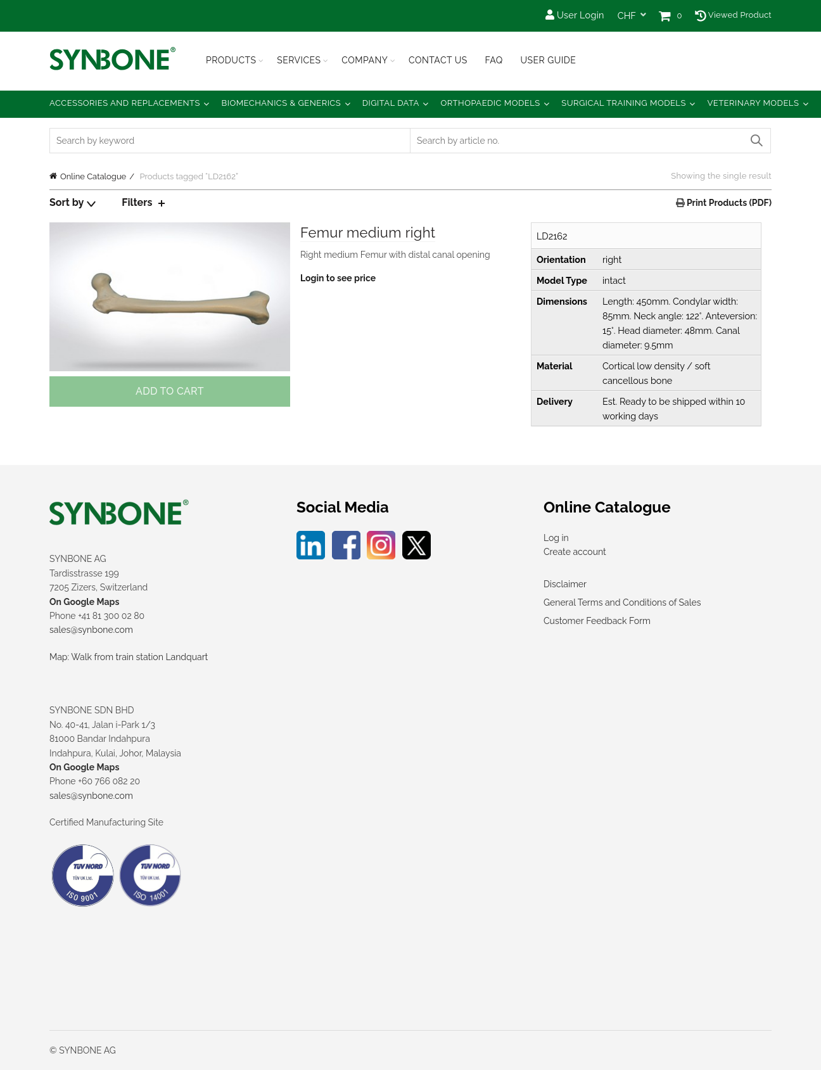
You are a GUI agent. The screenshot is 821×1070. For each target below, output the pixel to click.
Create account (575, 552)
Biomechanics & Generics (281, 103)
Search (755, 140)
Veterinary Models (753, 103)
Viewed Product (733, 15)
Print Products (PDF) (728, 203)
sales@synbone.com (91, 630)
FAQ (493, 60)
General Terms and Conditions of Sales (622, 602)
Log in (556, 538)
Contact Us (438, 60)
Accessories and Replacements (124, 103)
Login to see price (338, 278)
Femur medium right (367, 232)
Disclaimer (565, 584)
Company (364, 60)
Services (299, 60)
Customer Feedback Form (597, 621)
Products (231, 60)
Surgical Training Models (623, 103)
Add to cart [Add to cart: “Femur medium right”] (170, 391)
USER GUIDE (548, 60)
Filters (137, 202)
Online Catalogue (93, 176)
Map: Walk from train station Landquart (128, 657)
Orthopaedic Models (490, 103)
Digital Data (390, 103)
